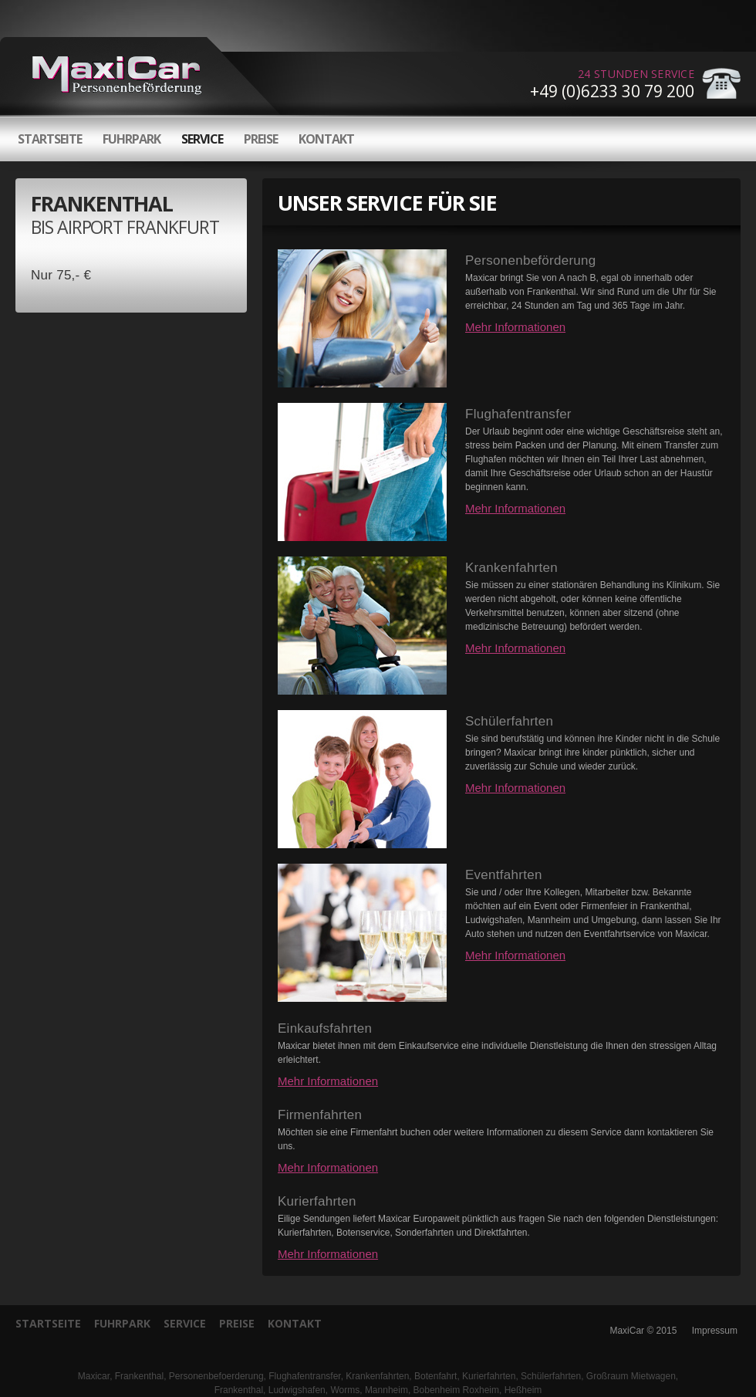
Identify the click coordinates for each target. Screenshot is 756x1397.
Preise (261, 139)
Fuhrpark (131, 139)
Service (202, 139)
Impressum (714, 1330)
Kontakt (326, 139)
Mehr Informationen (515, 326)
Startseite (50, 139)
